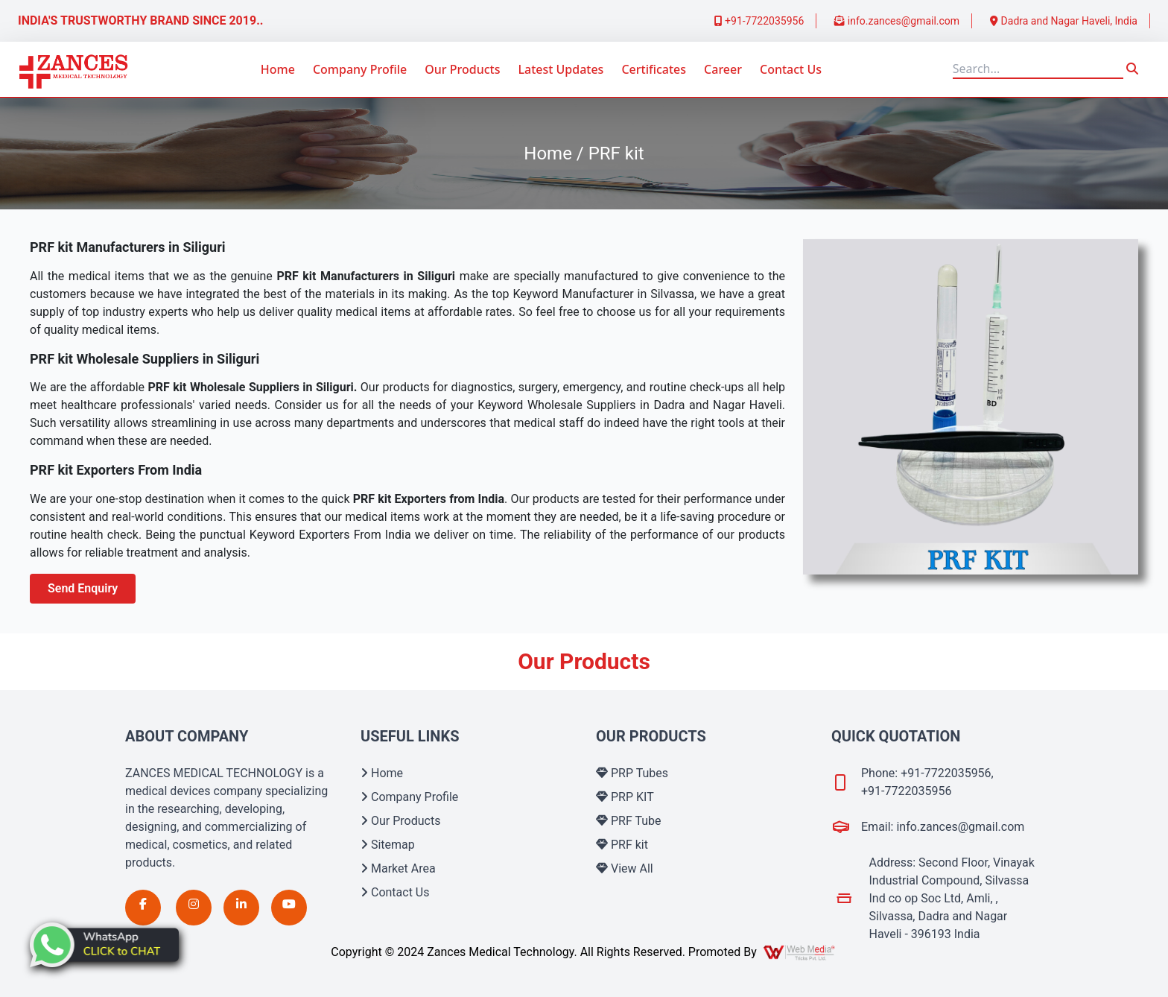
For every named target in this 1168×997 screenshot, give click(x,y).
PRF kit (622, 845)
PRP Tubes (632, 773)
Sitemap (388, 845)
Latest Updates (560, 69)
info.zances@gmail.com (896, 21)
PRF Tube (628, 821)
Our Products (462, 69)
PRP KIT (625, 797)
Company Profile (360, 69)
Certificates (653, 69)
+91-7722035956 (759, 21)
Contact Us (791, 69)
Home (278, 69)
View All (624, 868)
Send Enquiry (83, 588)
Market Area (398, 868)
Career (723, 69)
